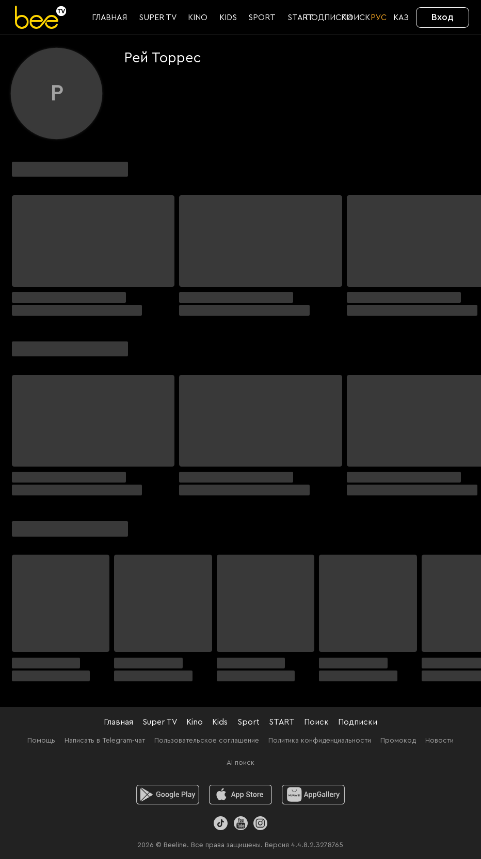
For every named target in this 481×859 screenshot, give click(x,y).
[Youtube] (240, 823)
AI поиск (240, 762)
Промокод (398, 740)
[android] (168, 794)
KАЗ (401, 17)
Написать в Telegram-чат (105, 740)
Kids (220, 722)
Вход (442, 17)
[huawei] (313, 794)
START (282, 722)
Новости (439, 740)
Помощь (41, 740)
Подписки (357, 722)
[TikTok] (221, 823)
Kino (194, 722)
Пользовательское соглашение (206, 740)
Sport (248, 722)
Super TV (159, 722)
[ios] (240, 794)
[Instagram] (260, 823)
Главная (118, 722)
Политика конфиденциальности (319, 740)
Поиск (316, 722)
